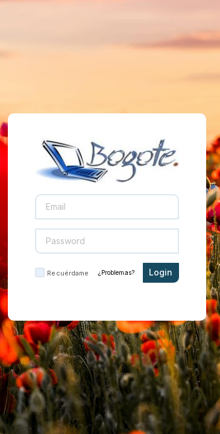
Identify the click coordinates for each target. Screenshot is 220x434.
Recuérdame (68, 273)
